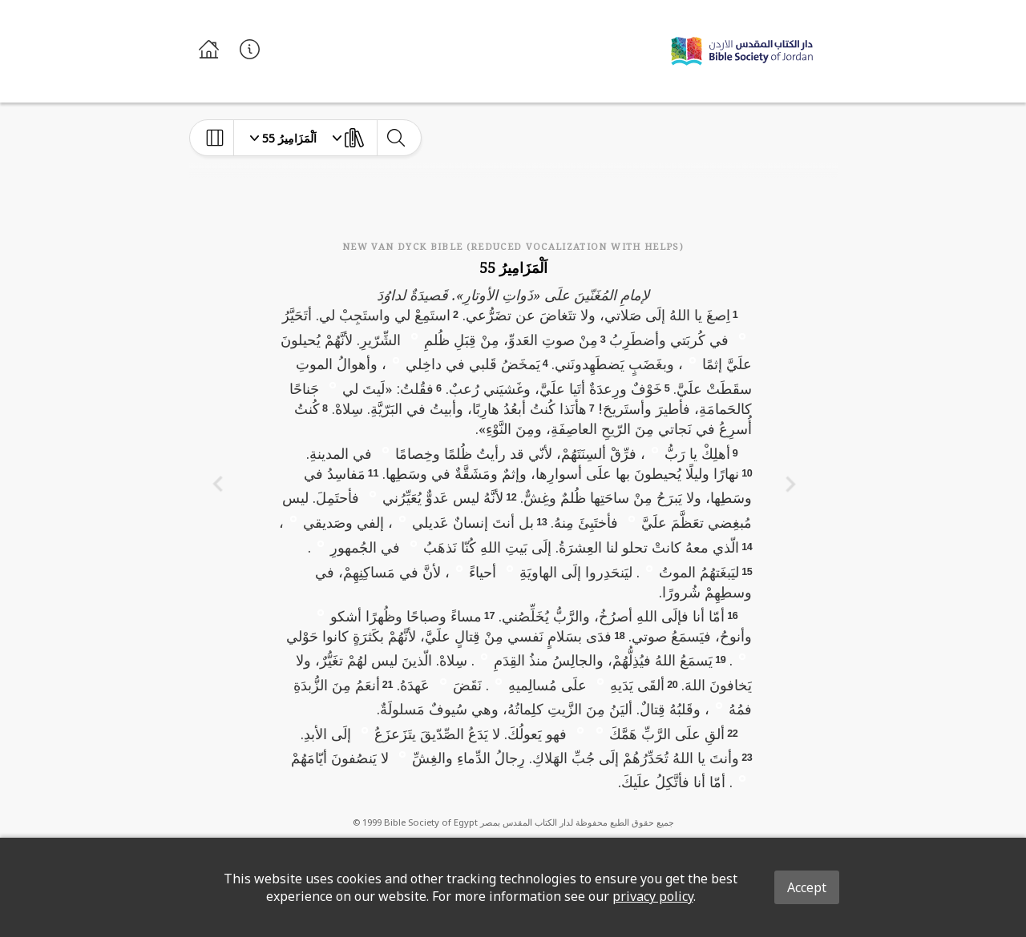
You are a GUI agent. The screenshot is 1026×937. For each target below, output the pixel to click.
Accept (806, 887)
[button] (742, 335)
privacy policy (652, 896)
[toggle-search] (395, 137)
